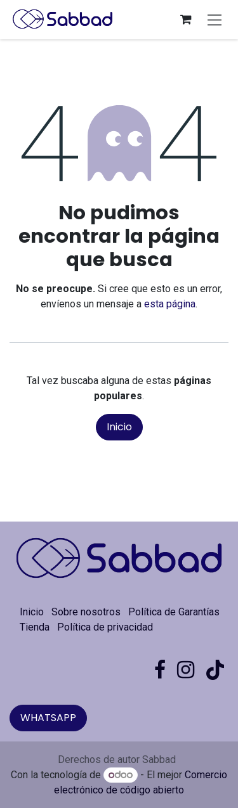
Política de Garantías (174, 612)
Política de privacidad (105, 627)
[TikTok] (215, 670)
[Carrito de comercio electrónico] (186, 19)
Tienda (35, 627)
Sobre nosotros (86, 612)
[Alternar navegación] (215, 19)
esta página (169, 304)
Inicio (119, 427)
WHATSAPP (48, 717)
